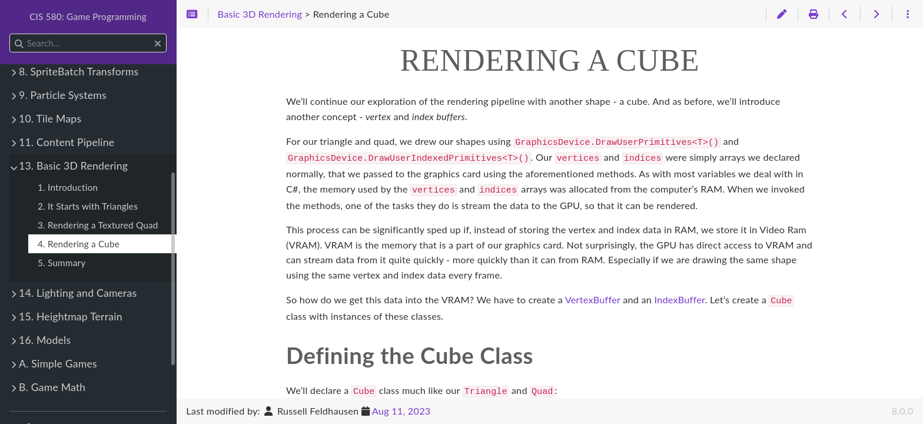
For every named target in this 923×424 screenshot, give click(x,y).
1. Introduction (68, 187)
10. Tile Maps (50, 118)
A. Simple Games (58, 363)
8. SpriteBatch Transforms (78, 71)
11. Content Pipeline (66, 142)
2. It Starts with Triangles (88, 206)
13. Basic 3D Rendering (73, 166)
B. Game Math (52, 387)
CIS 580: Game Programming (88, 16)
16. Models (45, 340)
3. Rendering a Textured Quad (98, 225)
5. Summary (61, 262)
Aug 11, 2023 (401, 410)
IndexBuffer (679, 296)
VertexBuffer (592, 296)
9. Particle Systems (63, 95)
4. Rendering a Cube (78, 243)
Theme (32, 420)
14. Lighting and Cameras (78, 293)
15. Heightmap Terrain (70, 316)
